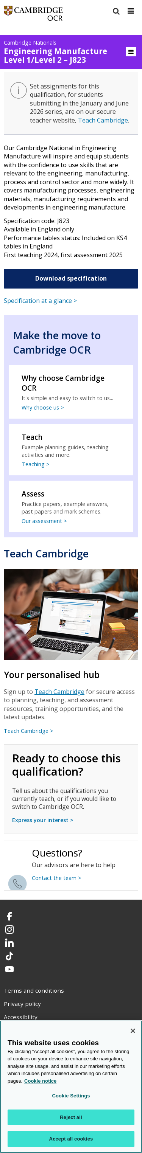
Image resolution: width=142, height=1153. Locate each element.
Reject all (71, 1117)
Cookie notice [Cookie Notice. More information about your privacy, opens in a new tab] (40, 1081)
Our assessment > (44, 521)
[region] (71, 1086)
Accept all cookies (71, 1139)
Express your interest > (42, 820)
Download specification (71, 278)
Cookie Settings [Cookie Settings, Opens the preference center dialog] (71, 1096)
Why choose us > (43, 407)
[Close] (133, 1031)
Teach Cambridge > (28, 730)
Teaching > (36, 464)
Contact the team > (56, 877)
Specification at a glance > (40, 300)
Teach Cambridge (103, 120)
